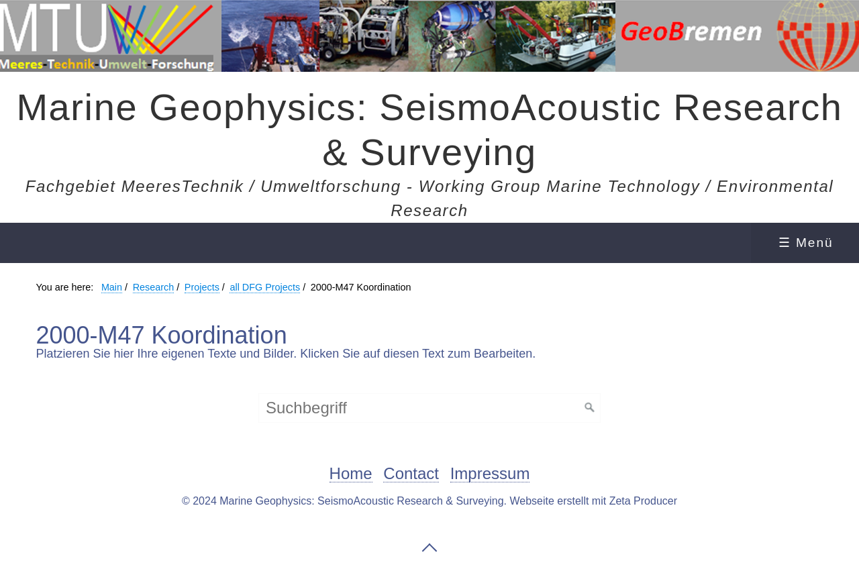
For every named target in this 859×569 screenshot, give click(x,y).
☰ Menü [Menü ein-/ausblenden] (805, 243)
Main (111, 287)
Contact (411, 474)
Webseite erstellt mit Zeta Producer (593, 501)
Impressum (490, 474)
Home (351, 474)
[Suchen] (590, 408)
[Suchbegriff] (429, 408)
